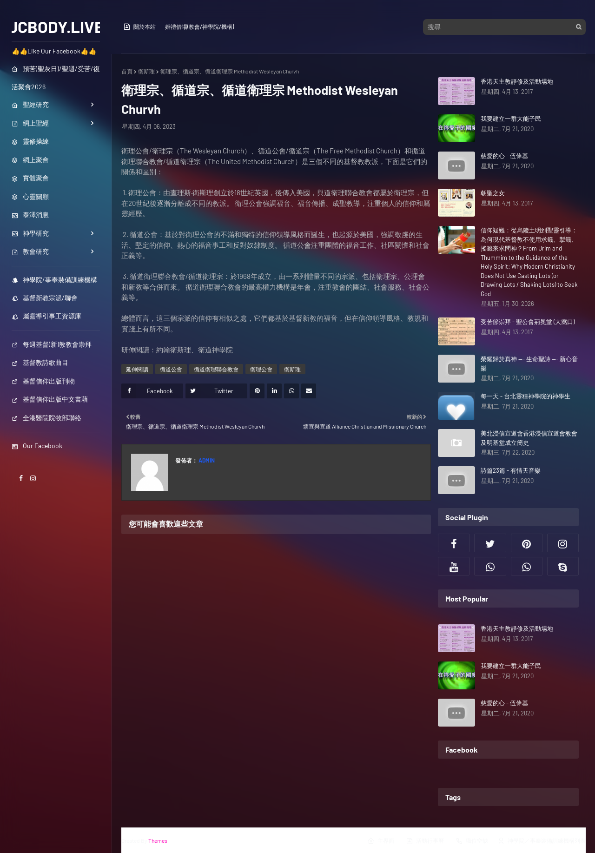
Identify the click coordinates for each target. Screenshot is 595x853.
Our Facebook (37, 446)
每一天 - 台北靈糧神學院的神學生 (525, 396)
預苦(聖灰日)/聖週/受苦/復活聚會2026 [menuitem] (56, 78)
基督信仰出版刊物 (43, 381)
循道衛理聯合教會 (216, 369)
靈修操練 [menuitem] (30, 141)
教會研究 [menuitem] (30, 251)
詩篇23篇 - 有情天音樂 (511, 470)
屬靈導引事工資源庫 (46, 316)
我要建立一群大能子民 (511, 118)
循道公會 (171, 369)
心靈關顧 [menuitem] (30, 196)
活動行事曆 (425, 841)
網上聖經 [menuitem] (30, 123)
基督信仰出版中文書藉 (50, 399)
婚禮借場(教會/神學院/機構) (199, 26)
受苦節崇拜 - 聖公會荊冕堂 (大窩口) (528, 321)
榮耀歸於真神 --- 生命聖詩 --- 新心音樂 (529, 363)
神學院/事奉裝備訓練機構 (54, 280)
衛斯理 (146, 71)
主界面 (380, 841)
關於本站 (139, 26)
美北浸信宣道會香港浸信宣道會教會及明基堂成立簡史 (529, 438)
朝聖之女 (493, 193)
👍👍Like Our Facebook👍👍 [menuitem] (54, 51)
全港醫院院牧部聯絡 (46, 418)
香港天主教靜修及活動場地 (517, 81)
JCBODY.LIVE (56, 26)
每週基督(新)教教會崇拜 (52, 344)
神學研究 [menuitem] (30, 233)
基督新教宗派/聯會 (45, 298)
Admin (206, 460)
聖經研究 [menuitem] (30, 104)
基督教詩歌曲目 (40, 362)
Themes (157, 840)
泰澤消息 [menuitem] (30, 214)
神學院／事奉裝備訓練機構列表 (541, 841)
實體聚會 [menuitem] (30, 178)
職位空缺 (472, 841)
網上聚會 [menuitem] (30, 160)
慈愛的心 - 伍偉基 (504, 155)
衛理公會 (261, 369)
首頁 (126, 71)
